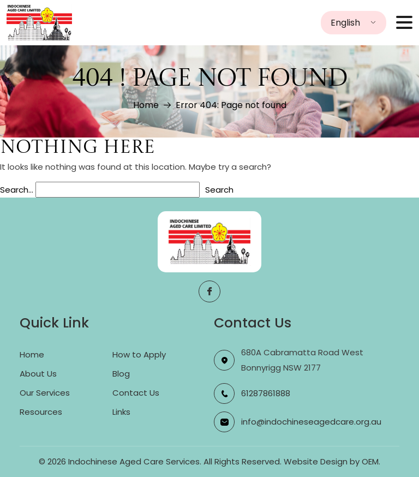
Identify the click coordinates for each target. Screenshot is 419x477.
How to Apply (139, 354)
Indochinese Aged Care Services (134, 461)
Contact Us (135, 392)
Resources (41, 412)
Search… (16, 189)
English (345, 22)
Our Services (45, 392)
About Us (38, 373)
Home (146, 105)
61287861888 (265, 393)
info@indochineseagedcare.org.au (311, 421)
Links (121, 412)
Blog (121, 373)
